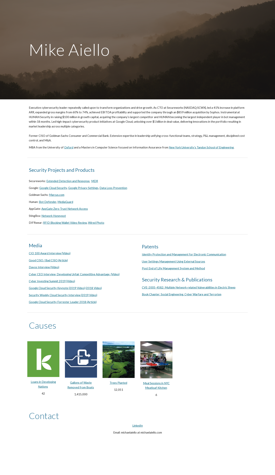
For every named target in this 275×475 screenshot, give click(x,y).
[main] (137, 49)
